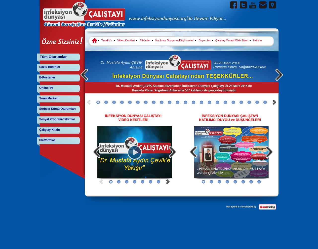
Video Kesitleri (126, 40)
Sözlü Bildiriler (49, 67)
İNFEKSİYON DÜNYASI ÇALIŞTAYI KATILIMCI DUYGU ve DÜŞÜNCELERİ (230, 118)
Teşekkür (106, 40)
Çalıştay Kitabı (49, 129)
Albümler (145, 40)
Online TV (46, 88)
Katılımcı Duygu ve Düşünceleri (175, 40)
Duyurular (204, 40)
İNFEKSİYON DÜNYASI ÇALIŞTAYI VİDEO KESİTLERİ (133, 118)
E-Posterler (47, 77)
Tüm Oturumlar (53, 57)
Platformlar (47, 140)
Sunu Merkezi (48, 98)
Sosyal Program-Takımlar (57, 119)
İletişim (257, 40)
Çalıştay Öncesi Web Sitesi (231, 40)
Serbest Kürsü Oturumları (57, 109)
